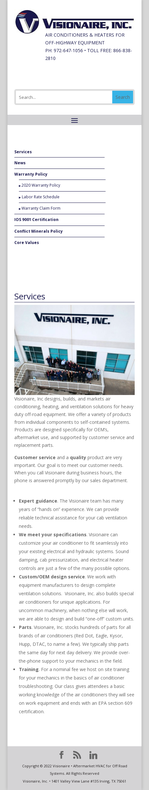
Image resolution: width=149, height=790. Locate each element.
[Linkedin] (93, 755)
